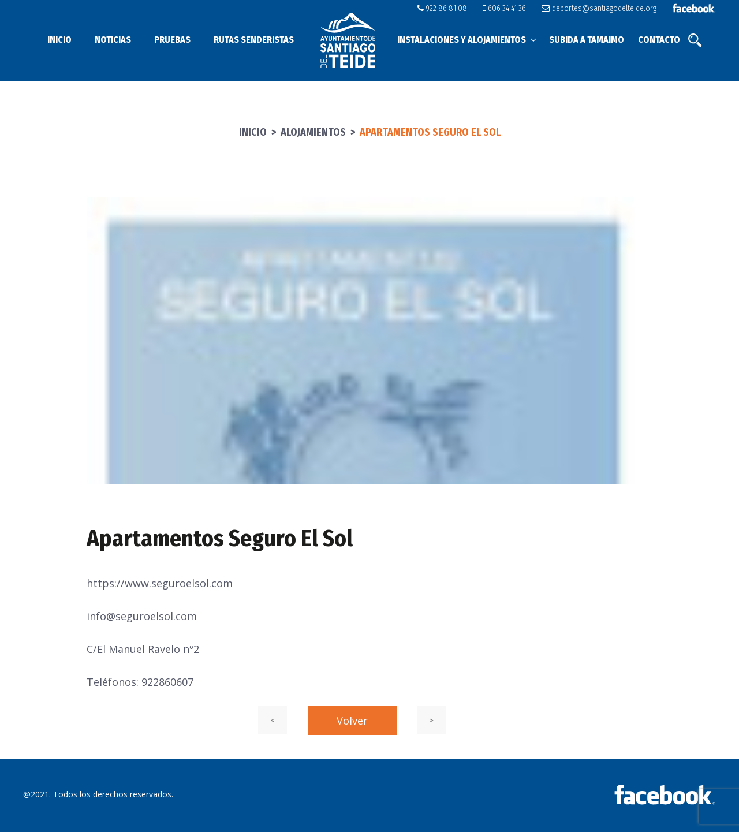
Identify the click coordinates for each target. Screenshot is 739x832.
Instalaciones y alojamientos (467, 39)
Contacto (659, 39)
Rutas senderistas (254, 39)
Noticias (113, 39)
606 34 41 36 (504, 8)
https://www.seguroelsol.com (160, 583)
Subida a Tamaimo (586, 39)
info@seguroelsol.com (142, 616)
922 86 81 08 (442, 8)
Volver (352, 720)
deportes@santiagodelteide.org (599, 8)
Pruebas (172, 39)
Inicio (59, 39)
